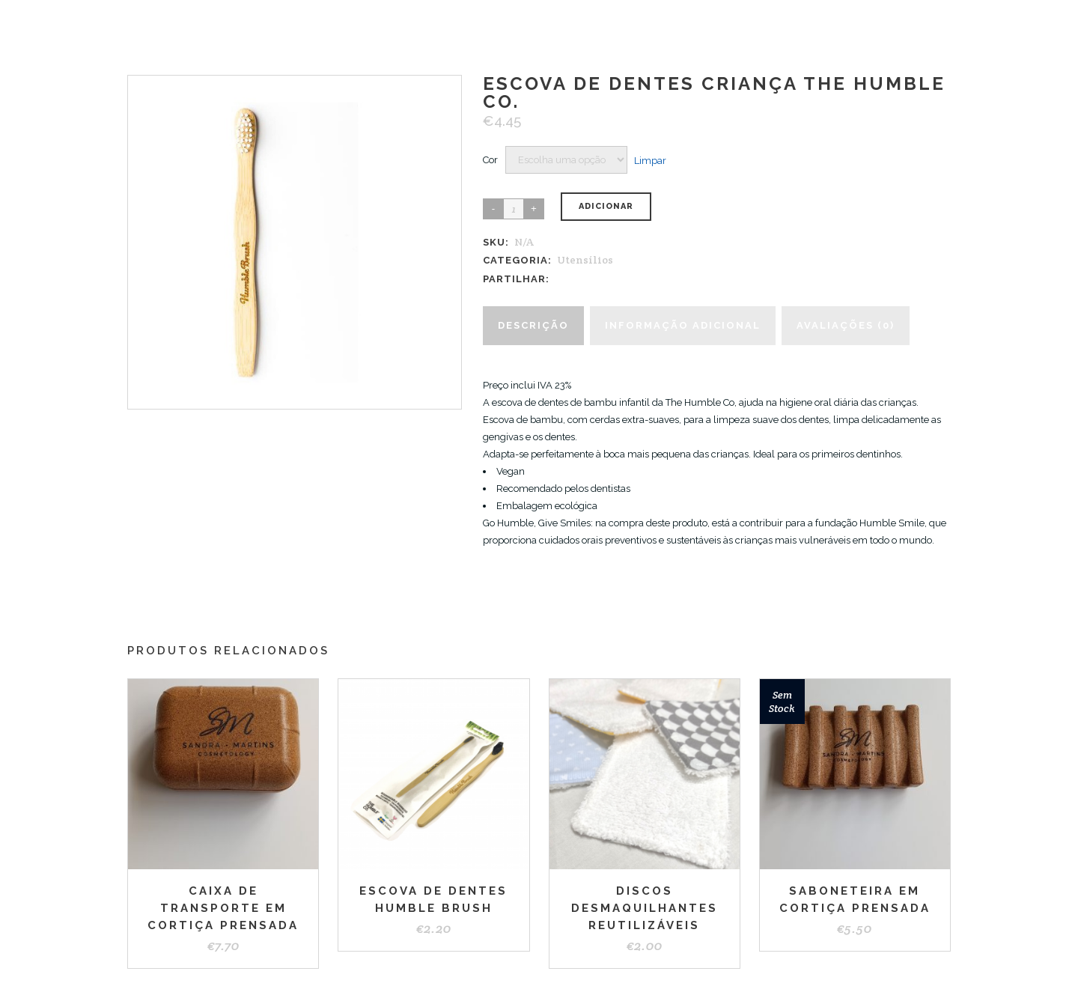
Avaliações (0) (846, 325)
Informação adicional (683, 325)
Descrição (533, 325)
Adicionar (606, 206)
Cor (490, 159)
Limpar (650, 159)
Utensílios (585, 260)
